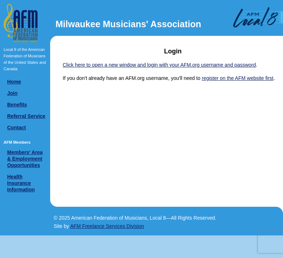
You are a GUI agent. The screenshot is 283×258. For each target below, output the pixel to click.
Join (12, 93)
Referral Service (26, 116)
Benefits (17, 105)
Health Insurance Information (21, 183)
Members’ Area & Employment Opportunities (25, 158)
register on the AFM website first (237, 78)
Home (14, 82)
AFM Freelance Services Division (107, 226)
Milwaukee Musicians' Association (128, 24)
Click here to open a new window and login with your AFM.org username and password (159, 65)
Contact (16, 127)
